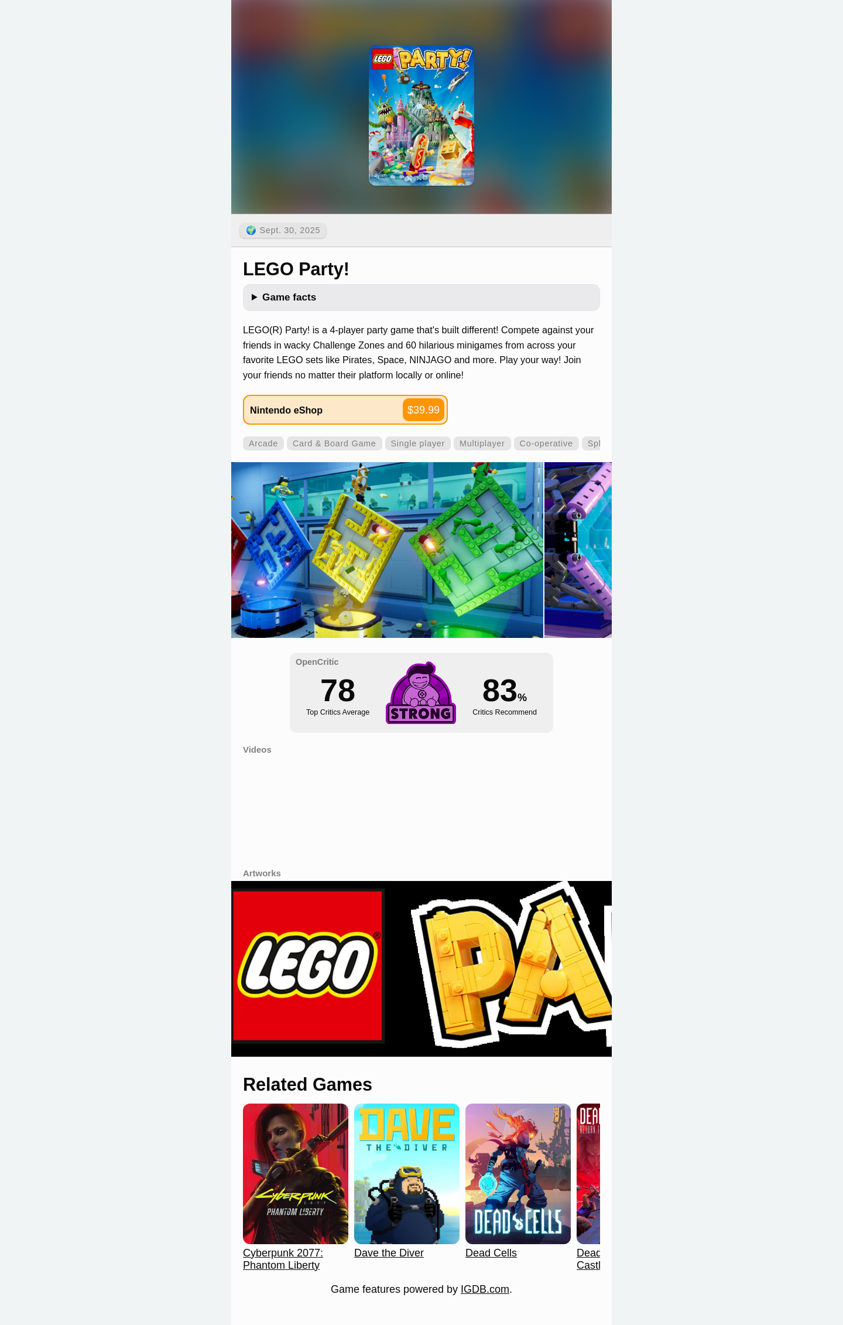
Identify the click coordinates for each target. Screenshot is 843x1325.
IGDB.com (485, 1289)
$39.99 (423, 410)
